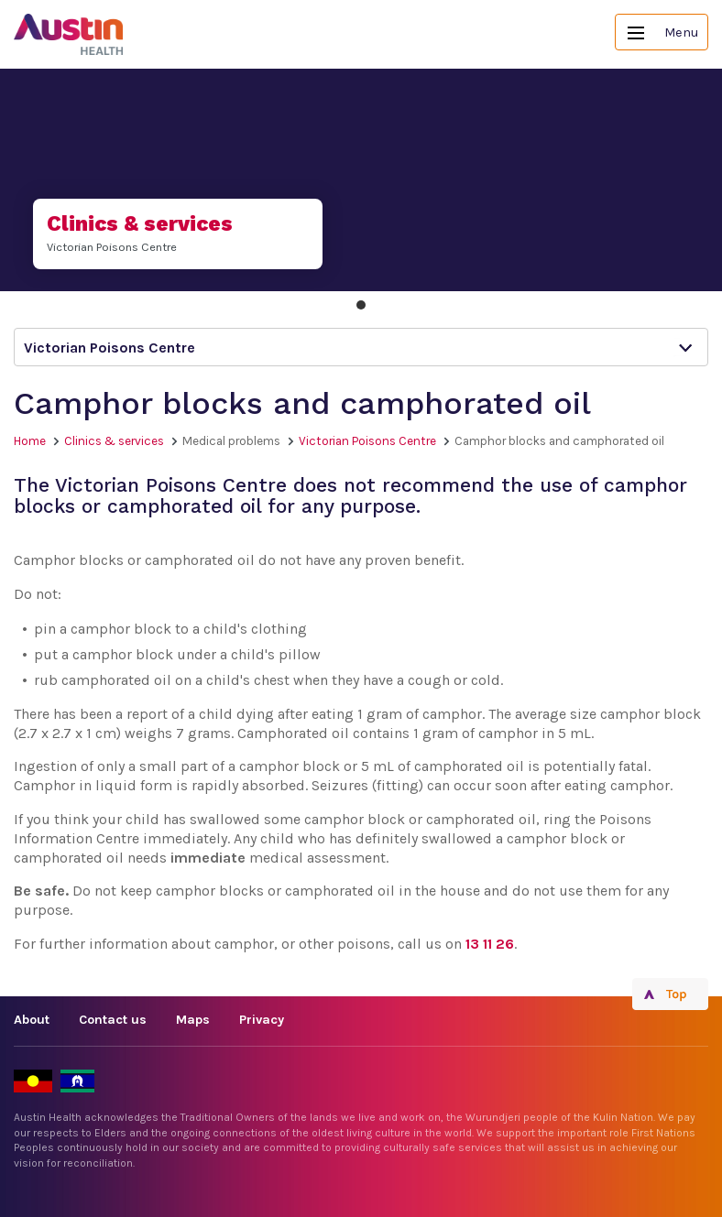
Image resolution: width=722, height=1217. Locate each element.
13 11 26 (489, 943)
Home (30, 441)
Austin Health (69, 34)
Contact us (113, 1019)
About (31, 1019)
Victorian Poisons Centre (367, 441)
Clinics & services (114, 441)
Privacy (261, 1019)
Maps (193, 1019)
